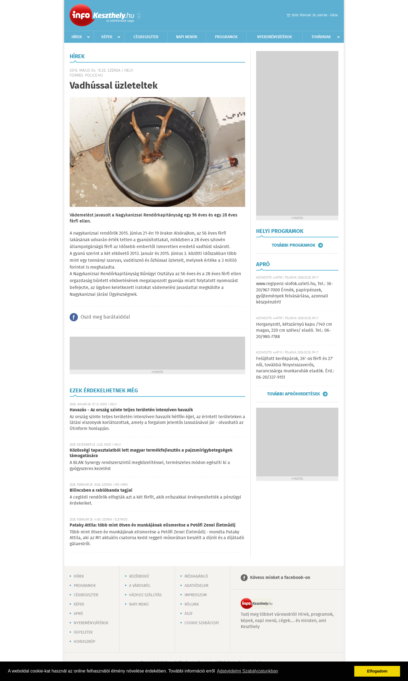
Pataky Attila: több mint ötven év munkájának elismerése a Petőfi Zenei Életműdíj (153, 525)
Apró (78, 614)
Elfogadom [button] (377, 671)
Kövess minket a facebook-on (280, 577)
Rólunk (192, 604)
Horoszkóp (84, 642)
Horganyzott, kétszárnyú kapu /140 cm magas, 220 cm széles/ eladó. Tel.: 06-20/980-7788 (294, 330)
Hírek (77, 37)
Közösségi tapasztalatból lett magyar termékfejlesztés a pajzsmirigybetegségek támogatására (151, 453)
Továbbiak (321, 37)
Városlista (139, 15)
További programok (293, 245)
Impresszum (196, 595)
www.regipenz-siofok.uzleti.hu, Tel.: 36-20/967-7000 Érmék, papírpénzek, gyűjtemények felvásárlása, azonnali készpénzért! (294, 293)
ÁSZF (189, 614)
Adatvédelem (196, 586)
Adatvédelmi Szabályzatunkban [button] (247, 671)
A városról (140, 586)
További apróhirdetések (293, 394)
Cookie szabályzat (202, 623)
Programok (226, 37)
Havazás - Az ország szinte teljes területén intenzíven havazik (131, 410)
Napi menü (139, 604)
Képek (106, 37)
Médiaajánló (196, 576)
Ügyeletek (83, 632)
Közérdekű (139, 576)
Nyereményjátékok (274, 37)
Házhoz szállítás (145, 595)
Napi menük (186, 37)
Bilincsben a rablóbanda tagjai (101, 490)
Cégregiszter (146, 37)
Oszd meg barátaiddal (105, 317)
